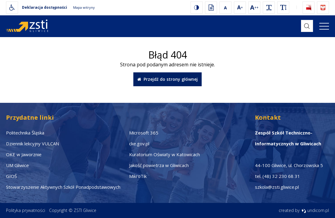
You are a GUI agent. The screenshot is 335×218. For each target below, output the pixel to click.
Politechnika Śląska (25, 133)
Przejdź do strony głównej (167, 79)
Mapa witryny (84, 7)
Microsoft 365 (143, 133)
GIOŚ (11, 176)
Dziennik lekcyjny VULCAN (32, 144)
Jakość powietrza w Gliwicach (159, 165)
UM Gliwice (17, 165)
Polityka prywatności (25, 210)
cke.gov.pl (139, 144)
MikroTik (138, 176)
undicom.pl (315, 210)
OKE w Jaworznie (24, 154)
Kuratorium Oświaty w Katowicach (164, 154)
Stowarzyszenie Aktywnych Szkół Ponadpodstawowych (63, 187)
